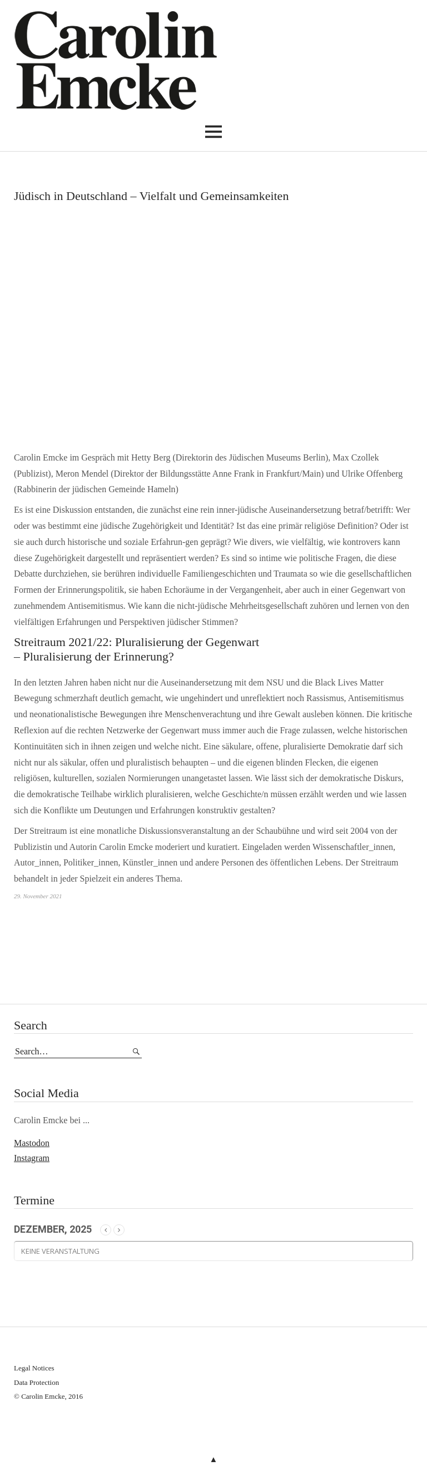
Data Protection (36, 1382)
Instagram (31, 1158)
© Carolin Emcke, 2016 (48, 1396)
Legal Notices (34, 1368)
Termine (34, 1200)
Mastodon (31, 1143)
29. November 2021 (38, 896)
